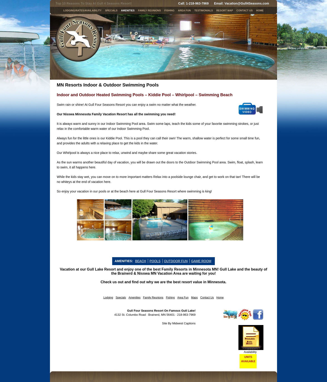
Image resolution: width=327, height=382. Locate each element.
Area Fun (182, 297)
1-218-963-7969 (197, 3)
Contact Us (244, 10)
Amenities (128, 10)
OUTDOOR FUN (176, 261)
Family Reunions (149, 10)
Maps (194, 297)
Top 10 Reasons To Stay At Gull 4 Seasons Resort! (94, 3)
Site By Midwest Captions (179, 323)
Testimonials (203, 10)
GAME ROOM (201, 261)
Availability (250, 352)
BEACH (140, 261)
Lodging (108, 297)
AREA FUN (184, 10)
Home (260, 10)
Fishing (169, 10)
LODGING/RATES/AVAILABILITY (82, 10)
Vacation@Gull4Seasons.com (247, 3)
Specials (121, 297)
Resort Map (224, 10)
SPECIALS (111, 10)
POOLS (154, 261)
